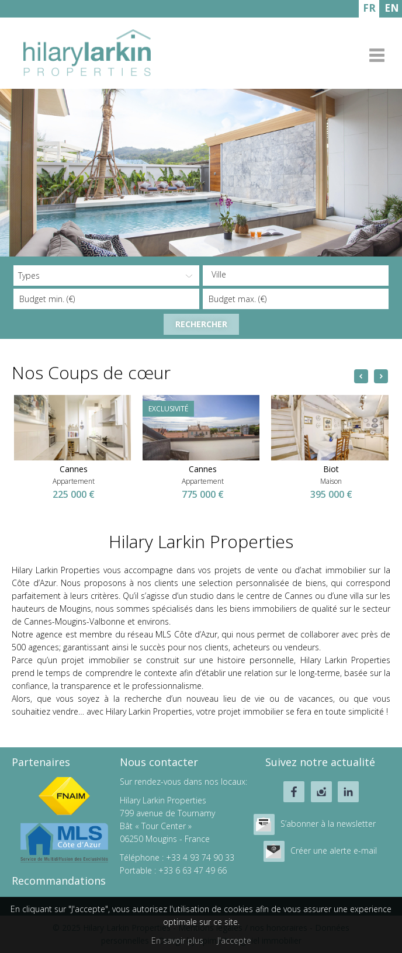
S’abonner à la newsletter (328, 823)
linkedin (348, 791)
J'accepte (234, 940)
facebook (293, 791)
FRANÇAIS (369, 9)
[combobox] (296, 275)
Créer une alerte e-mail (333, 850)
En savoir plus (177, 940)
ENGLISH (392, 9)
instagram (321, 791)
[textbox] (299, 274)
